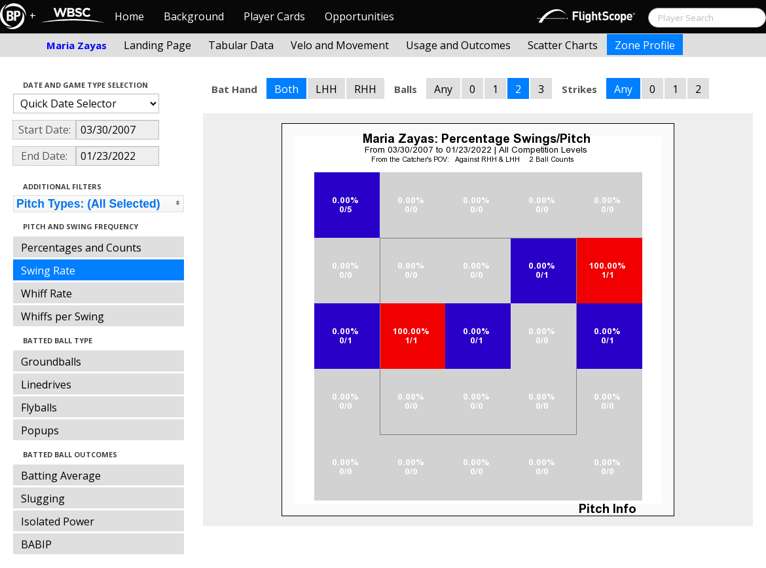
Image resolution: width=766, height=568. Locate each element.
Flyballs (39, 407)
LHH (326, 89)
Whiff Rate (46, 293)
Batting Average (61, 475)
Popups (40, 430)
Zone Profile (645, 45)
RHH (365, 89)
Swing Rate (48, 270)
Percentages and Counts (81, 247)
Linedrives (46, 384)
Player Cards (274, 16)
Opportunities (359, 16)
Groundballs (51, 361)
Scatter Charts (563, 45)
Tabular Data (241, 45)
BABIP (36, 544)
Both (286, 89)
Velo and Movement (340, 45)
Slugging (43, 498)
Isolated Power (57, 521)
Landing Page (157, 45)
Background (194, 16)
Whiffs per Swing (62, 316)
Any (443, 89)
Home (129, 16)
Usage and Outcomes (458, 45)
